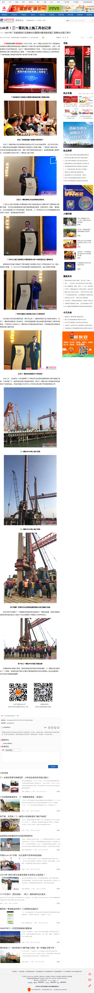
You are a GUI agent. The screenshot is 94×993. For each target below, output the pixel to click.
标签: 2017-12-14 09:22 (31, 869)
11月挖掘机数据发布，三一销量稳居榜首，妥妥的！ (22, 797)
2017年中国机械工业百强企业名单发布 (76, 180)
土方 (10, 2)
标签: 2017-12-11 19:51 (33, 961)
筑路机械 (54, 986)
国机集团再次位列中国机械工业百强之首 (77, 163)
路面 (16, 2)
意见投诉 (53, 976)
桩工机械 (7, 715)
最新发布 (67, 276)
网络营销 (64, 976)
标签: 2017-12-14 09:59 (31, 811)
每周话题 (61, 14)
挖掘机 (26, 961)
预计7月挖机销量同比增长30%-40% (75, 178)
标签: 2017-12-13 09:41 (9, 903)
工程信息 (51, 14)
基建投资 (89, 14)
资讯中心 (19, 20)
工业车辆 (66, 2)
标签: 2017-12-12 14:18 (35, 923)
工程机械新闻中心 (30, 20)
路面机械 (11, 43)
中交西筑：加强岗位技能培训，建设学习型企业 (79, 300)
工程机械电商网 (87, 2)
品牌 (36, 615)
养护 (23, 2)
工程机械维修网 (57, 971)
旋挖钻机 (45, 210)
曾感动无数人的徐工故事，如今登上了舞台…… (79, 280)
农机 (58, 2)
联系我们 (36, 976)
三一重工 (17, 715)
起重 (45, 2)
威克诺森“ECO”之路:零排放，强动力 (75, 175)
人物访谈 (67, 214)
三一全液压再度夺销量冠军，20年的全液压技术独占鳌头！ (25, 777)
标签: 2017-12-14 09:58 (31, 830)
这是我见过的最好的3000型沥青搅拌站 (16, 836)
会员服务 (47, 976)
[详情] (58, 791)
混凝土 (31, 2)
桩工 (38, 2)
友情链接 (58, 976)
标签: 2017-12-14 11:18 (34, 791)
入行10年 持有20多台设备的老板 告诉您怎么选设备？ (22, 875)
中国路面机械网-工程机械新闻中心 (20, 37)
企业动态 (39, 20)
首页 (3, 2)
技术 (12, 324)
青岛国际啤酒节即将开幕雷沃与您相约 (76, 166)
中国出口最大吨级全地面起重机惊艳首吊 (77, 155)
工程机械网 (21, 971)
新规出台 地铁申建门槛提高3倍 (74, 172)
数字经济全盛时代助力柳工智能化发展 (76, 157)
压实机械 (27, 791)
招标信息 (42, 14)
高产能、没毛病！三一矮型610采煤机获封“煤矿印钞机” (23, 816)
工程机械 (45, 986)
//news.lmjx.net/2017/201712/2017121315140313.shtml (20, 720)
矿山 (51, 2)
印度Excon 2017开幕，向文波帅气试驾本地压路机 (21, 855)
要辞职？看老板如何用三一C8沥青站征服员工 (19, 909)
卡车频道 (76, 2)
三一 (33, 318)
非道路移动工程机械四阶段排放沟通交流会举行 (79, 328)
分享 (91, 37)
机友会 (33, 14)
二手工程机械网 (66, 971)
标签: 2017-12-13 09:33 (34, 888)
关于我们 (24, 976)
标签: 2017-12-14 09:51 (35, 850)
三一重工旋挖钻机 (33, 37)
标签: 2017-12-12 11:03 (31, 942)
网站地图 (69, 976)
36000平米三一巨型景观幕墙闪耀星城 (16, 928)
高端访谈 (80, 14)
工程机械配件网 (39, 971)
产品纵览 (23, 14)
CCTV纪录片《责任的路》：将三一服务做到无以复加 (22, 894)
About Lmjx (30, 976)
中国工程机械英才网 (76, 971)
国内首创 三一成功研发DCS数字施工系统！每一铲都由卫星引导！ (28, 948)
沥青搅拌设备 (28, 850)
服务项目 (42, 976)
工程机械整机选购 (29, 971)
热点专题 (70, 14)
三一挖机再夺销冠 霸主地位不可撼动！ (76, 169)
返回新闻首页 (6, 727)
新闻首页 (4, 14)
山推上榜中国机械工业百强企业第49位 (76, 160)
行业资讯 (14, 14)
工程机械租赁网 (48, 971)
